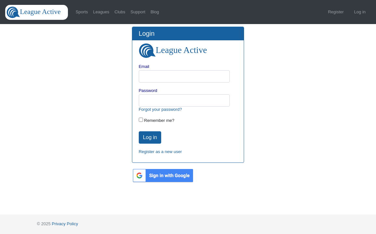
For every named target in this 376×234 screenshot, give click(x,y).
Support (138, 11)
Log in (360, 11)
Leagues (101, 11)
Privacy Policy (65, 223)
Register (336, 11)
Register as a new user (160, 151)
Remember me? (159, 120)
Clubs (119, 11)
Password (148, 90)
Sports (82, 11)
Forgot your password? (160, 109)
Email (144, 66)
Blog (154, 11)
